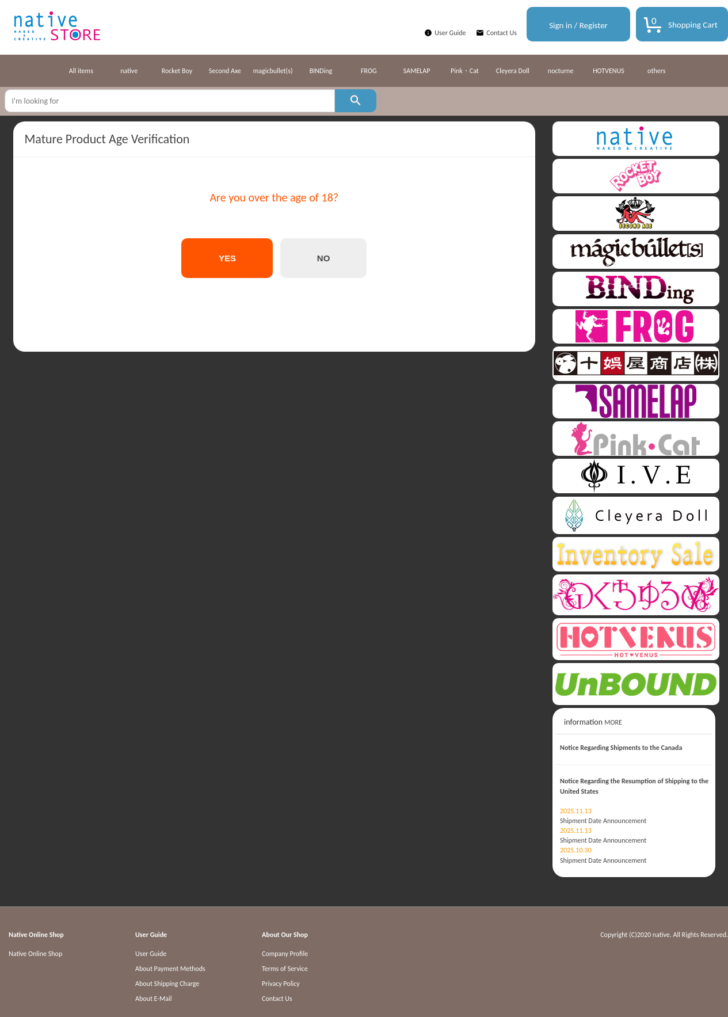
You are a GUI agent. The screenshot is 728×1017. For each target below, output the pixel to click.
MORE (613, 722)
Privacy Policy (281, 984)
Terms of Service (285, 969)
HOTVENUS (608, 71)
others (656, 71)
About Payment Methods (170, 969)
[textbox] (170, 100)
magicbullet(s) (273, 71)
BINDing (321, 71)
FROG (368, 71)
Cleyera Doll (512, 71)
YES (227, 258)
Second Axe (225, 71)
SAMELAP (416, 71)
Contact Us (501, 33)
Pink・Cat (465, 71)
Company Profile (285, 954)
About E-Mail (153, 999)
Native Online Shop (35, 954)
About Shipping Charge (167, 984)
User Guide (450, 33)
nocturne (561, 71)
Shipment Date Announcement (603, 821)
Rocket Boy (177, 71)
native (129, 71)
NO (323, 258)
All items (81, 71)
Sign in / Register (578, 25)
